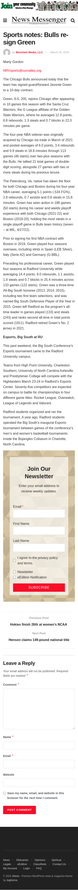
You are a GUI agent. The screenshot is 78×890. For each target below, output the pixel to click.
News (6, 860)
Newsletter (25, 572)
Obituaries (22, 860)
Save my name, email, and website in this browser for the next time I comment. (35, 796)
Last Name (21, 540)
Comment (11, 685)
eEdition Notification (32, 577)
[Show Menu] (5, 20)
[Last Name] (39, 548)
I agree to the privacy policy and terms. (37, 560)
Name (8, 737)
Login (26, 868)
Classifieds (39, 864)
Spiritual (56, 860)
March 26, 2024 (59, 52)
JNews (15, 876)
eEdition (22, 864)
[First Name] (39, 530)
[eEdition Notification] (14, 577)
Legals (7, 864)
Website (8, 775)
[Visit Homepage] (39, 20)
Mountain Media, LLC (29, 52)
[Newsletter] (14, 572)
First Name (21, 523)
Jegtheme (11, 880)
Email (17, 506)
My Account (10, 868)
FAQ (38, 868)
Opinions (40, 860)
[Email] (39, 513)
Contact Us (59, 864)
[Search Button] (73, 20)
